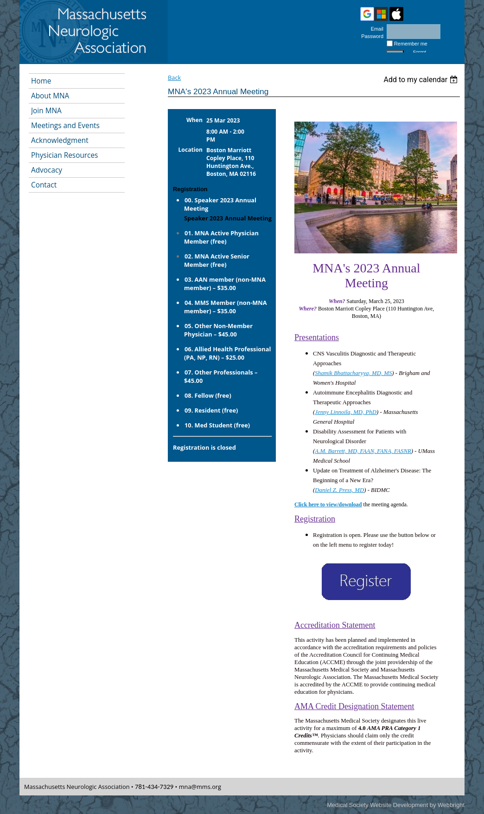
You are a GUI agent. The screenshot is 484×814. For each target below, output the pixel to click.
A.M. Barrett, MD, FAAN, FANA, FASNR (363, 451)
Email (375, 29)
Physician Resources (64, 155)
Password (370, 36)
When (194, 120)
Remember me (410, 43)
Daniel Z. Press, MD (339, 490)
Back (174, 77)
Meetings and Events (65, 125)
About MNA (50, 96)
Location (190, 150)
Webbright (451, 804)
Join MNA (46, 111)
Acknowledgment (60, 140)
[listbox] (421, 79)
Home (41, 81)
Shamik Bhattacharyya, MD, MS (353, 373)
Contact (44, 185)
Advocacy (46, 170)
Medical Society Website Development (377, 804)
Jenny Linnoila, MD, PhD (345, 412)
